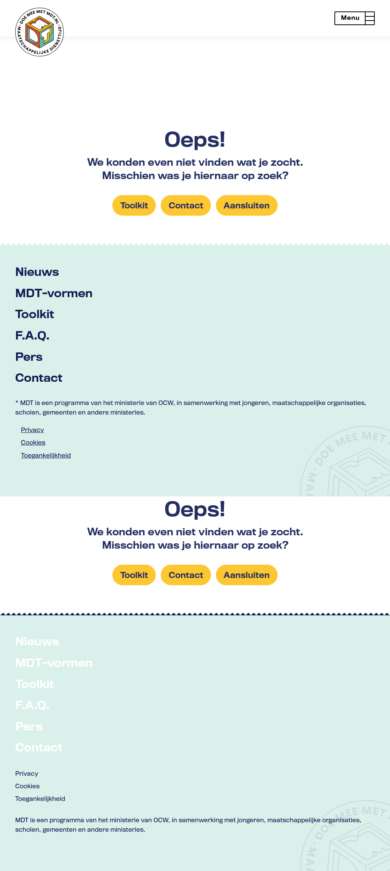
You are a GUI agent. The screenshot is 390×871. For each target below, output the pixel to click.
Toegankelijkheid (46, 455)
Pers (29, 356)
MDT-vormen (54, 293)
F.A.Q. (32, 335)
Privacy (32, 430)
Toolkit (34, 314)
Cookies (33, 442)
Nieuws (37, 271)
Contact (38, 377)
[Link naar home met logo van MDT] (39, 32)
